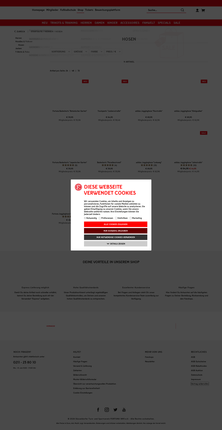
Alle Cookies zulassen (115, 224)
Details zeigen (116, 244)
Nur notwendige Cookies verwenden (116, 237)
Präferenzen (106, 218)
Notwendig (90, 218)
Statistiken (121, 218)
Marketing (136, 218)
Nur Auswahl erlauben (116, 230)
